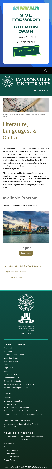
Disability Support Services (15, 354)
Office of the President (13, 374)
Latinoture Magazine (13, 277)
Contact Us (8, 397)
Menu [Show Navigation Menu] (41, 91)
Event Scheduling (11, 358)
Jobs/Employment (11, 361)
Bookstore (8, 351)
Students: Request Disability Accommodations (22, 411)
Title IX (7, 417)
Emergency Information (13, 401)
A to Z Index (8, 348)
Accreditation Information (14, 447)
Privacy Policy (9, 460)
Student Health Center (12, 381)
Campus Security (10, 404)
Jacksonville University (11, 114)
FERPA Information (11, 457)
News (6, 371)
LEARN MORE (26, 51)
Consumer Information (12, 450)
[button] (46, 70)
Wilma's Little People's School (16, 388)
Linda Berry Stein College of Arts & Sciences (23, 266)
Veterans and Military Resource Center (19, 384)
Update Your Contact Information (17, 421)
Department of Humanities (15, 271)
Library (7, 364)
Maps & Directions (11, 368)
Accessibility (9, 443)
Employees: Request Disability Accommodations (23, 414)
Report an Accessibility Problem (16, 407)
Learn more (26, 253)
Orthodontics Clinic (11, 378)
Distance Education (11, 453)
